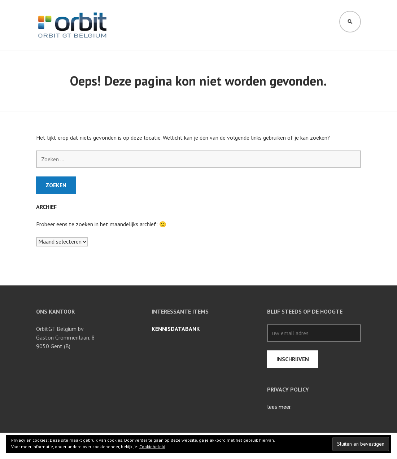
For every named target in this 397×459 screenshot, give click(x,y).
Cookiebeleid (152, 446)
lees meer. (279, 406)
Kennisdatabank (176, 328)
